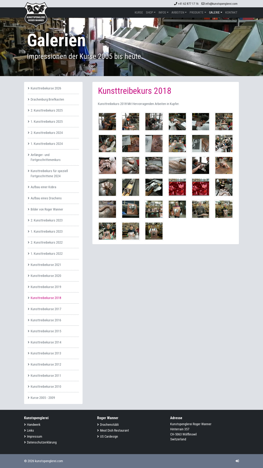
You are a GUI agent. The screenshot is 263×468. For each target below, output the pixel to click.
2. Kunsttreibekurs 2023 (47, 220)
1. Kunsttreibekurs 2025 (47, 121)
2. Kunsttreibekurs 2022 (47, 242)
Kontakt (231, 12)
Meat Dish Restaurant (114, 430)
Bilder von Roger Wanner (47, 209)
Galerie (214, 12)
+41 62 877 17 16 (186, 3)
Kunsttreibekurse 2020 (46, 276)
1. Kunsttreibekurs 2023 (47, 231)
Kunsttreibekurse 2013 (46, 353)
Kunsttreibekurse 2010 (46, 386)
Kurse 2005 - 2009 (43, 398)
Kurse (139, 12)
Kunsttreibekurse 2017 (46, 309)
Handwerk (33, 424)
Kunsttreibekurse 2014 (46, 342)
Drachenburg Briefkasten (47, 99)
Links (30, 430)
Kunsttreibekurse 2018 (46, 298)
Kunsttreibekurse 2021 (46, 265)
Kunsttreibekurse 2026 (46, 88)
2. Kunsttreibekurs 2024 (47, 133)
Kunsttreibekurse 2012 (46, 364)
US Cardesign (109, 436)
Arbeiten (177, 12)
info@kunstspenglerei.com (219, 3)
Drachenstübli (109, 424)
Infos (162, 12)
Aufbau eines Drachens (46, 198)
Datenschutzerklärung (42, 442)
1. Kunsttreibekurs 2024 (47, 144)
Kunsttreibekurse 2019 (46, 287)
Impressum (34, 436)
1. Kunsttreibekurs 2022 (47, 253)
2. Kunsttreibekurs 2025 (47, 110)
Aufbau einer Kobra (43, 187)
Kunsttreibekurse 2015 (46, 331)
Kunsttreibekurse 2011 (46, 375)
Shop (149, 12)
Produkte (196, 12)
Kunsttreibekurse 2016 (46, 320)
